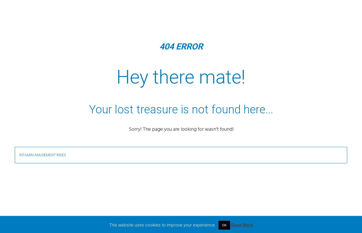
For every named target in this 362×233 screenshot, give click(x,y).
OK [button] (224, 225)
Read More (242, 225)
